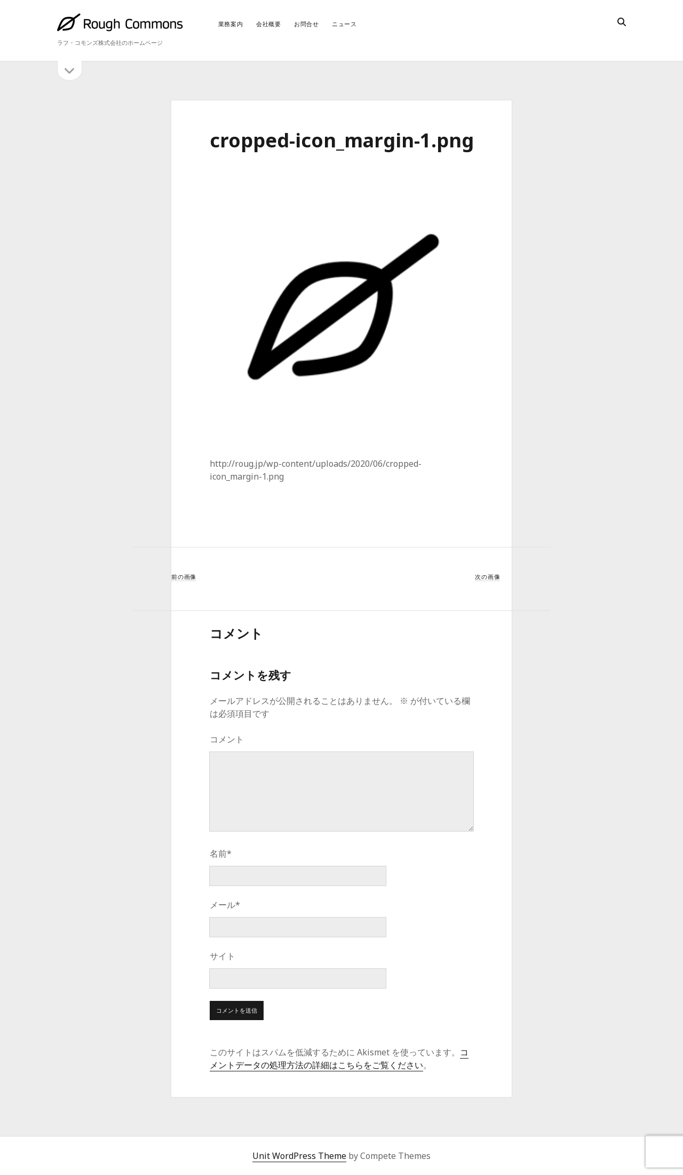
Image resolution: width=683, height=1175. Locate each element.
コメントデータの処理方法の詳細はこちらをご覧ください (339, 1058)
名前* (221, 853)
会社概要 (268, 24)
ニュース (344, 24)
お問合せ (306, 24)
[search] (621, 22)
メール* (225, 905)
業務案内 (230, 24)
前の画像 (183, 577)
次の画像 (487, 577)
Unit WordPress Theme (299, 1156)
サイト (222, 956)
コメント (227, 739)
